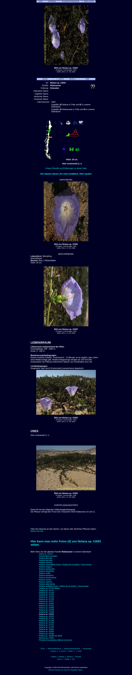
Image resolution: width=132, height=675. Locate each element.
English (53, 657)
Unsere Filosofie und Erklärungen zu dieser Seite (66, 168)
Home (43, 648)
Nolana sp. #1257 (46, 601)
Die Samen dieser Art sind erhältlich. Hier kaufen (66, 174)
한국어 (59, 659)
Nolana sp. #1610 (46, 616)
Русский (78, 657)
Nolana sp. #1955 (46, 629)
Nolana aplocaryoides (48, 556)
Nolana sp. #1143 (46, 595)
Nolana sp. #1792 (46, 627)
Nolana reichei (45, 580)
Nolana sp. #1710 (46, 619)
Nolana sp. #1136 (46, 593)
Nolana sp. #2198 (46, 634)
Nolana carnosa (45, 562)
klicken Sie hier (37, 531)
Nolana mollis (44, 573)
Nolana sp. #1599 (46, 612)
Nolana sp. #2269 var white (50, 636)
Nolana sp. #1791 (46, 625)
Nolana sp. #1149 (46, 597)
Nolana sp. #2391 (46, 638)
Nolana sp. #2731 (46, 591)
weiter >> (71, 651)
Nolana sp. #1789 (46, 621)
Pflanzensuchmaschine (72, 648)
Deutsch (70, 657)
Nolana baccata (45, 558)
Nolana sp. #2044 (46, 631)
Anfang (53, 651)
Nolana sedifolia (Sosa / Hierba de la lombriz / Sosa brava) (63, 586)
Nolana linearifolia (46, 571)
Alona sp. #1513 (46, 554)
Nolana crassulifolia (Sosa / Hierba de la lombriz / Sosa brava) (65, 565)
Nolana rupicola (45, 582)
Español (61, 657)
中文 (73, 659)
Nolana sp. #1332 (46, 606)
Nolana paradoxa (46, 575)
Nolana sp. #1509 (46, 610)
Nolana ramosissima (47, 578)
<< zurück (62, 651)
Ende (79, 651)
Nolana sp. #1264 (46, 603)
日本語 (67, 659)
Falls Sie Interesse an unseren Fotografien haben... (66, 670)
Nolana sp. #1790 (46, 623)
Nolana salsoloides (47, 584)
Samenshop (87, 648)
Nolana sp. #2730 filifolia (49, 588)
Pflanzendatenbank (54, 648)
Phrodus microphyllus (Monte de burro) (55, 640)
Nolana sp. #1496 (46, 608)
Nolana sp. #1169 (46, 599)
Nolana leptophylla (47, 569)
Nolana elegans (45, 567)
